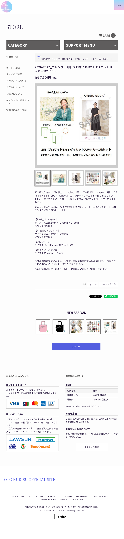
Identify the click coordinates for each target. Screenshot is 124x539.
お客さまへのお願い (101, 496)
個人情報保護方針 (82, 496)
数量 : (85, 284)
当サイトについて (17, 496)
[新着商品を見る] (76, 346)
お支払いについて (15, 87)
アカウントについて (16, 80)
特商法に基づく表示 (16, 109)
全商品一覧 (12, 56)
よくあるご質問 (14, 74)
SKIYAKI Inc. (79, 510)
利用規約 (68, 496)
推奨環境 (63, 499)
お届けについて (14, 93)
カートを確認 (13, 67)
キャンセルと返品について (17, 102)
